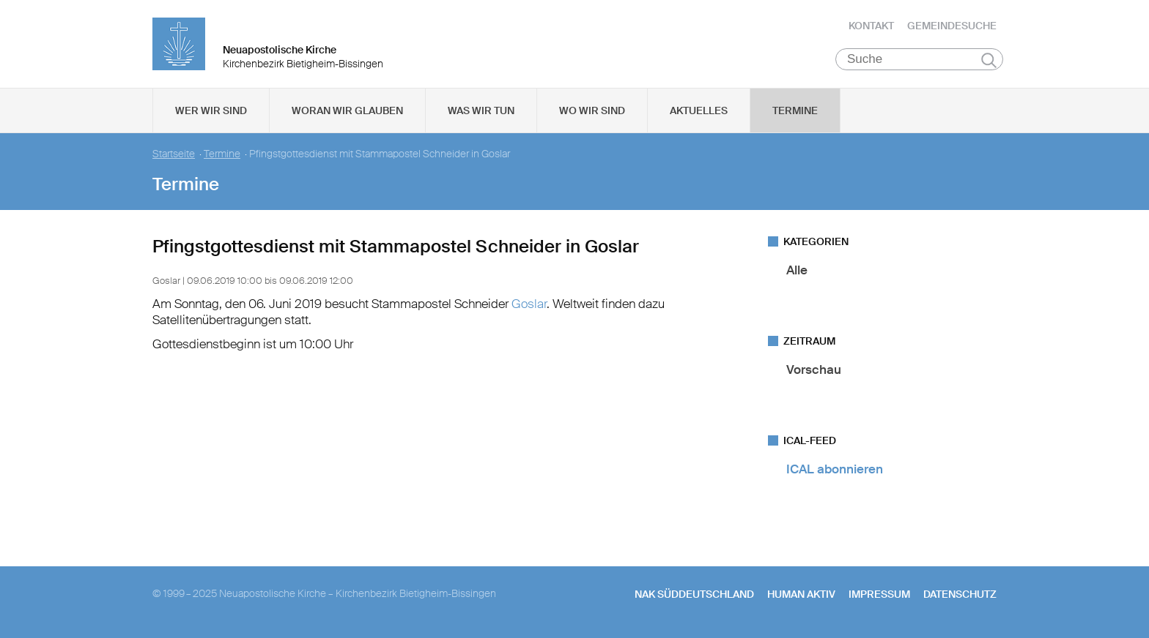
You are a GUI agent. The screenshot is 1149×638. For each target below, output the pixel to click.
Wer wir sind (211, 110)
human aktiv (801, 594)
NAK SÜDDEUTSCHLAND (694, 594)
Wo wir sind (592, 110)
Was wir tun (481, 110)
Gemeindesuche (952, 25)
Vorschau (813, 369)
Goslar (529, 304)
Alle (797, 270)
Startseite (173, 154)
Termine (795, 110)
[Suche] (919, 59)
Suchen (989, 60)
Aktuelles (699, 110)
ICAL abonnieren (834, 469)
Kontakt (871, 25)
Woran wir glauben (347, 110)
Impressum (879, 594)
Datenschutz (960, 594)
